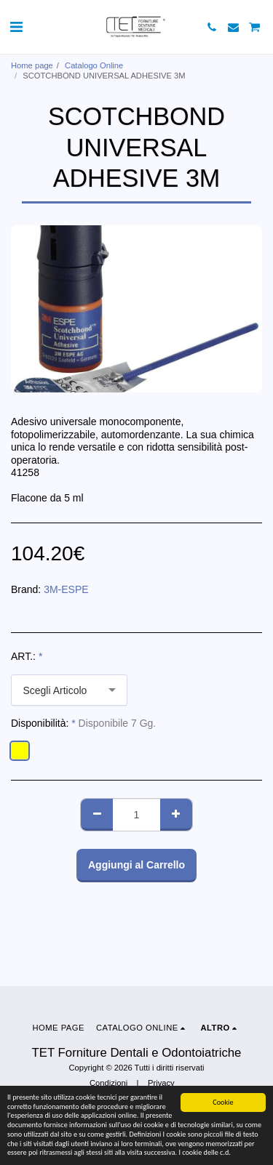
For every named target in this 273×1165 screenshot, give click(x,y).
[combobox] (69, 690)
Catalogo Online (94, 65)
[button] (16, 27)
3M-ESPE (66, 589)
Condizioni (108, 1083)
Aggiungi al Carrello (136, 865)
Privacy (161, 1083)
